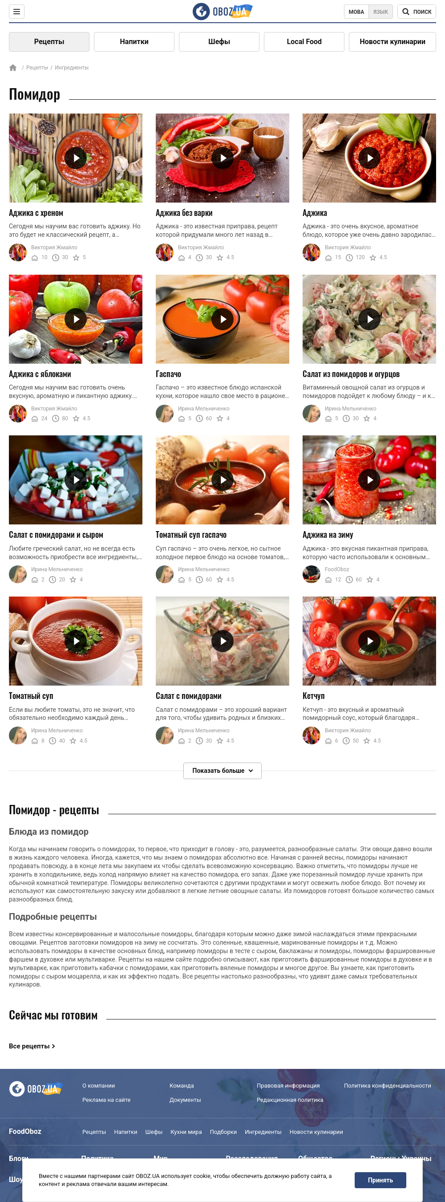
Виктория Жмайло (54, 247)
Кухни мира (186, 1132)
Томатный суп (31, 695)
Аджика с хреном (36, 212)
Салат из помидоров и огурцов (351, 373)
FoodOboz (337, 570)
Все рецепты (29, 1046)
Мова (356, 12)
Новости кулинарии (392, 41)
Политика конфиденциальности (387, 1085)
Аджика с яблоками (40, 373)
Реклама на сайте (106, 1099)
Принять (380, 1180)
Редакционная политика (290, 1099)
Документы (185, 1099)
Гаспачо (168, 373)
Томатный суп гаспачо (191, 534)
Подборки (223, 1132)
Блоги (18, 1158)
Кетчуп (314, 695)
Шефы (219, 41)
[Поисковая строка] (417, 11)
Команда (182, 1085)
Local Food (304, 41)
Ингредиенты (263, 1132)
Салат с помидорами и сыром (56, 534)
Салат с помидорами (189, 695)
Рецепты (49, 41)
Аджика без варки (184, 212)
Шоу (16, 1179)
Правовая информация (288, 1085)
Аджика (315, 212)
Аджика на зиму (328, 534)
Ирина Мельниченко (204, 409)
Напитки (134, 41)
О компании (98, 1085)
